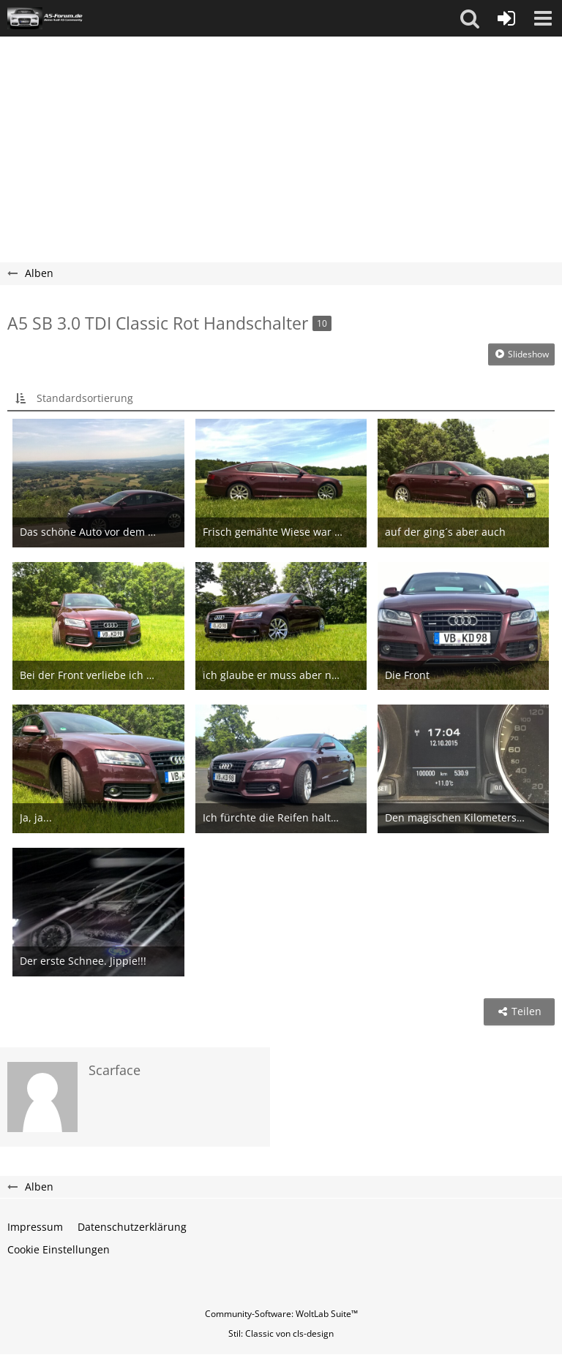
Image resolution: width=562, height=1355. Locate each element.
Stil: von (281, 1333)
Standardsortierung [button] (85, 398)
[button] (469, 18)
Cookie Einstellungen (58, 1249)
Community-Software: (281, 1313)
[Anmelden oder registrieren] (506, 18)
